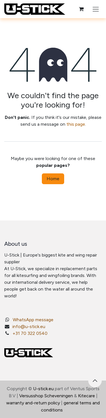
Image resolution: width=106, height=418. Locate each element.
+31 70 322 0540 (29, 333)
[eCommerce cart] (81, 9)
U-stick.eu (43, 388)
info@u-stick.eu (28, 326)
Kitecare (86, 395)
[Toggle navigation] (96, 9)
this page (75, 124)
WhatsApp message (33, 319)
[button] (95, 380)
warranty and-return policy (33, 403)
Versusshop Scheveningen (46, 395)
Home (53, 178)
